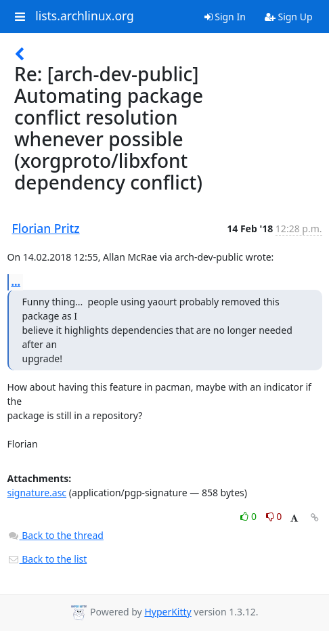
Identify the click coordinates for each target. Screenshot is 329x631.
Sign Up (289, 16)
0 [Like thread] (249, 516)
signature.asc (37, 492)
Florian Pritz (46, 228)
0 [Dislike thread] (274, 516)
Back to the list (47, 558)
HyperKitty (167, 611)
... (16, 281)
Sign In (225, 16)
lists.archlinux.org (84, 16)
